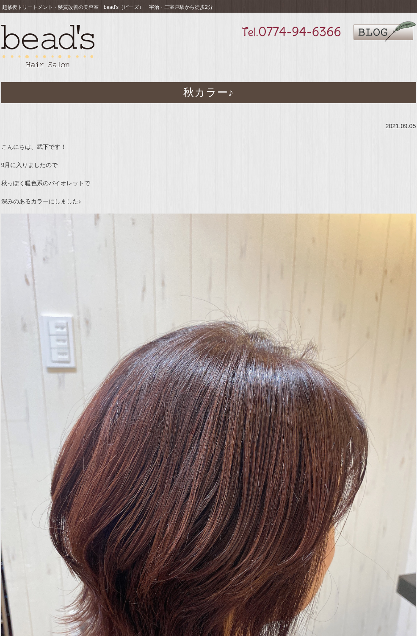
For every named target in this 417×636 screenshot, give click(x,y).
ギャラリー (285, 55)
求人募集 (323, 55)
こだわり (174, 55)
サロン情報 (360, 55)
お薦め (211, 55)
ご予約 (397, 55)
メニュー (248, 55)
